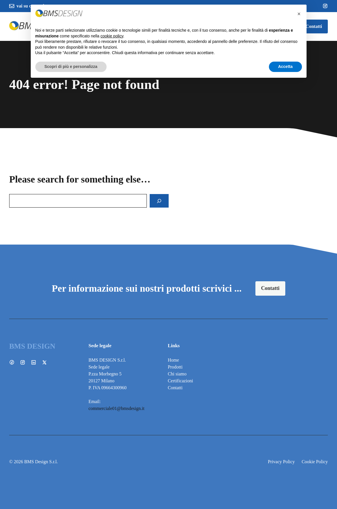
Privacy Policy (281, 461)
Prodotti (175, 366)
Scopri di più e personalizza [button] (71, 66)
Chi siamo (177, 373)
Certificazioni (180, 380)
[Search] (159, 201)
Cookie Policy (315, 461)
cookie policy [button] (112, 36)
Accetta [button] (285, 66)
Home (173, 360)
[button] (299, 13)
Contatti (314, 26)
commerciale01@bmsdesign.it (116, 408)
